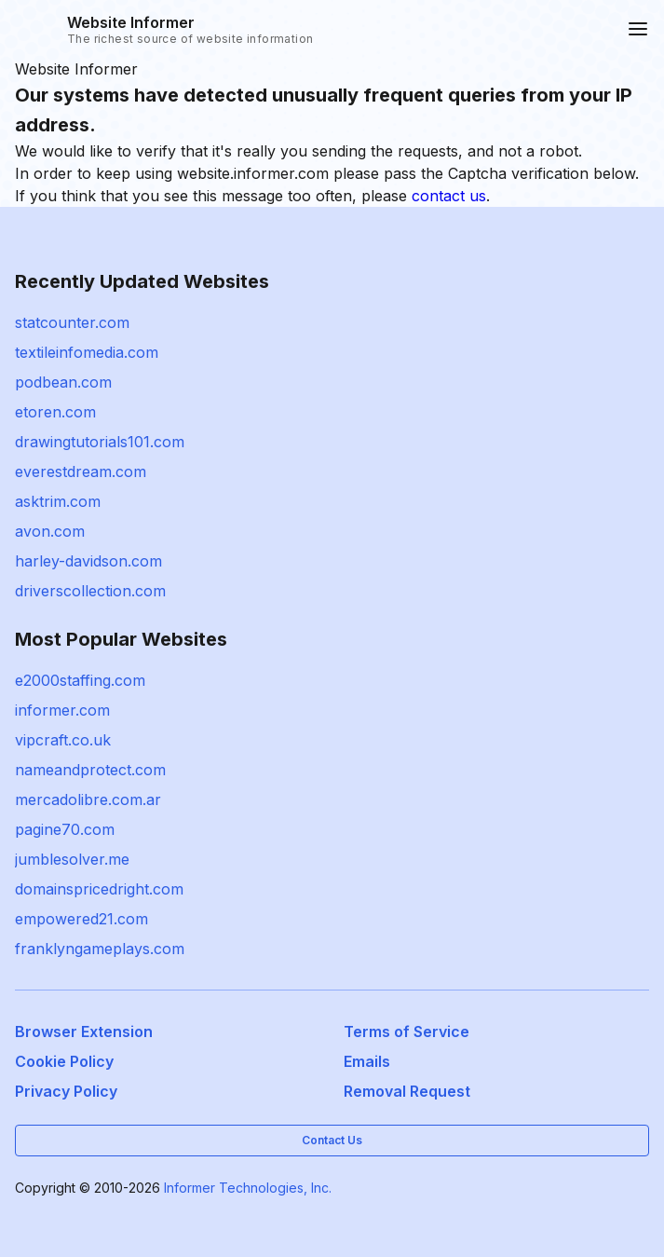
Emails (367, 1061)
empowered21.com (81, 918)
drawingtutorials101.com (99, 441)
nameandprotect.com (90, 769)
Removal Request (407, 1091)
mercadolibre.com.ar (88, 799)
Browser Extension (84, 1031)
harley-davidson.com (88, 561)
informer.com (62, 710)
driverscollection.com (90, 590)
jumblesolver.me (72, 859)
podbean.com (63, 382)
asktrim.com (58, 501)
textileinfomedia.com (86, 352)
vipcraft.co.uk (63, 740)
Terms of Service (406, 1031)
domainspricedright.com (99, 889)
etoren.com (55, 412)
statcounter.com (72, 322)
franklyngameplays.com (99, 948)
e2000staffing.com (80, 680)
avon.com (50, 531)
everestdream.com (80, 471)
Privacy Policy (66, 1091)
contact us (449, 195)
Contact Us (332, 1140)
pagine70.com (65, 829)
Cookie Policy (64, 1061)
